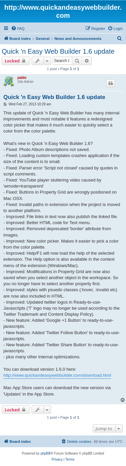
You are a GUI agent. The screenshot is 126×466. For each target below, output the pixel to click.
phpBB (46, 453)
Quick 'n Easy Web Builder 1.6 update (58, 51)
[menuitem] (18, 28)
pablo (22, 78)
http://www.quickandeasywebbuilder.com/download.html (57, 375)
